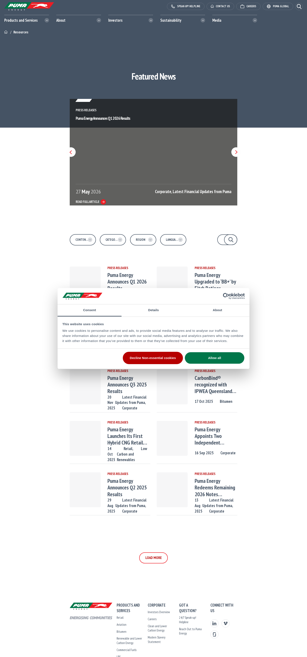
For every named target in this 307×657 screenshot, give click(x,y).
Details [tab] (153, 310)
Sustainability (170, 20)
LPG (93, 651)
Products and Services (21, 20)
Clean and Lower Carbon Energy (153, 626)
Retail (94, 612)
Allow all (214, 358)
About (60, 20)
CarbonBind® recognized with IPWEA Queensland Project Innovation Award (230, 385)
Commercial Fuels (101, 644)
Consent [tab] (89, 310)
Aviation (96, 619)
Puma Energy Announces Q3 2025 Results (120, 381)
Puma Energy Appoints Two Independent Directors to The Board (232, 436)
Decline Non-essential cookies (153, 358)
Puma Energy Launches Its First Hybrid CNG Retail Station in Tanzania (118, 436)
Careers (139, 619)
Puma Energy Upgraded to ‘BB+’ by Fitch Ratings (231, 278)
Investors (115, 20)
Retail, (117, 448)
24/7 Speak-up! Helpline (192, 612)
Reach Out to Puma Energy (194, 619)
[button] (299, 6)
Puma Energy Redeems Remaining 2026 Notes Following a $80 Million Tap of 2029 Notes (232, 487)
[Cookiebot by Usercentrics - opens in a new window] (226, 296)
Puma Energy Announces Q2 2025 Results (120, 484)
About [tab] (217, 310)
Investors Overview (146, 612)
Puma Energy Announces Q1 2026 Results (120, 278)
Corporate (135, 401)
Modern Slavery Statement (151, 633)
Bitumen (236, 401)
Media (216, 20)
